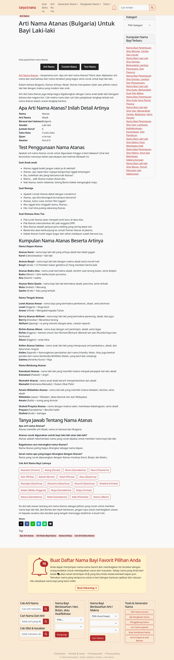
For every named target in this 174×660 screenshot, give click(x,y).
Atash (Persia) (66, 476)
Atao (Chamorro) (100, 470)
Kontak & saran (77, 653)
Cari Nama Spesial (139, 627)
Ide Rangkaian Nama (139, 617)
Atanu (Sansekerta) (75, 470)
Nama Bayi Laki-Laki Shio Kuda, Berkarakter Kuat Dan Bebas (138, 90)
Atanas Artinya (65, 535)
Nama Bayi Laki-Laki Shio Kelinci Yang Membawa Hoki (137, 142)
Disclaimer (60, 653)
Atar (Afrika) (27, 476)
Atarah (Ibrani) (47, 476)
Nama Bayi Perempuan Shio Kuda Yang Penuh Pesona (138, 100)
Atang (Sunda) (52, 470)
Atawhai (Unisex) (109, 483)
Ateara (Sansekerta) (31, 497)
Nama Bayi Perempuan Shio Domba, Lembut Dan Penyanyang (138, 79)
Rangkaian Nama (89, 4)
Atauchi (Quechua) (84, 483)
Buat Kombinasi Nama (139, 632)
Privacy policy (113, 653)
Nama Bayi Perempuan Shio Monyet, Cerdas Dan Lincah (138, 51)
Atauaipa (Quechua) (31, 483)
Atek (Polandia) (80, 497)
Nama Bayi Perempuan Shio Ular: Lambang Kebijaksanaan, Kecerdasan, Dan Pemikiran (138, 128)
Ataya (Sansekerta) (61, 490)
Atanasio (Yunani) (30, 470)
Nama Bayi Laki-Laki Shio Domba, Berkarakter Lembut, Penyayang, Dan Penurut (137, 65)
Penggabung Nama (139, 622)
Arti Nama (53, 7)
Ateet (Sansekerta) (57, 497)
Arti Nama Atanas (28, 75)
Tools (106, 4)
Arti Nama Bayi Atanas (46, 535)
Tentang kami (95, 653)
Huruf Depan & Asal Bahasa (139, 639)
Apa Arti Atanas (27, 535)
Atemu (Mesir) (101, 497)
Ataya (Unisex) (84, 490)
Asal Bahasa (45, 7)
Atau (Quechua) (87, 476)
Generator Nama (67, 4)
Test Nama (90, 67)
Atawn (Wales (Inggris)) (33, 490)
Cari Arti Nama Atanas (84, 535)
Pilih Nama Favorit (139, 612)
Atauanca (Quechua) (58, 483)
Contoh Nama (69, 67)
